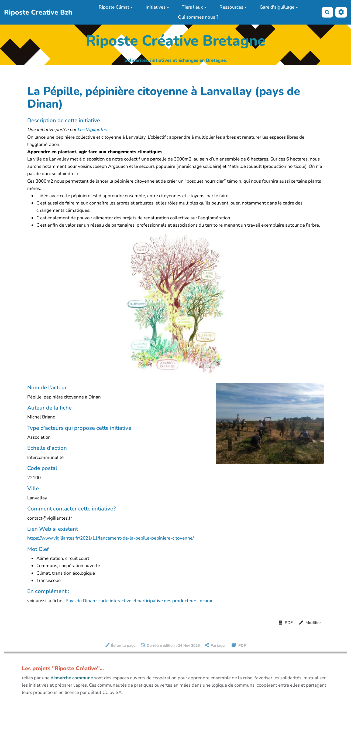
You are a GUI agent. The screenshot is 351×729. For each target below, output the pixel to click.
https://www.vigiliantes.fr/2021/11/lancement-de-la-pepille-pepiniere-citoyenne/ (110, 538)
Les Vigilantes (91, 130)
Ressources (233, 7)
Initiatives (157, 7)
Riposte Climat (116, 7)
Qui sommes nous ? (198, 17)
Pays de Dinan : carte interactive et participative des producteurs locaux (139, 601)
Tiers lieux (194, 7)
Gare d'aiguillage (279, 7)
